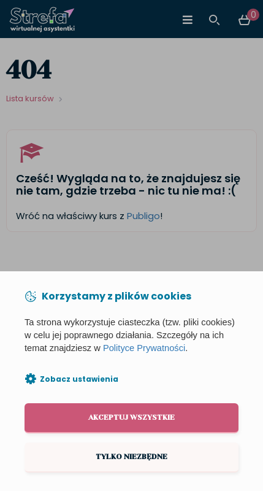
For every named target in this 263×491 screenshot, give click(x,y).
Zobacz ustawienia (79, 379)
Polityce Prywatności (144, 348)
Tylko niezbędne (131, 456)
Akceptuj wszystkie (131, 417)
